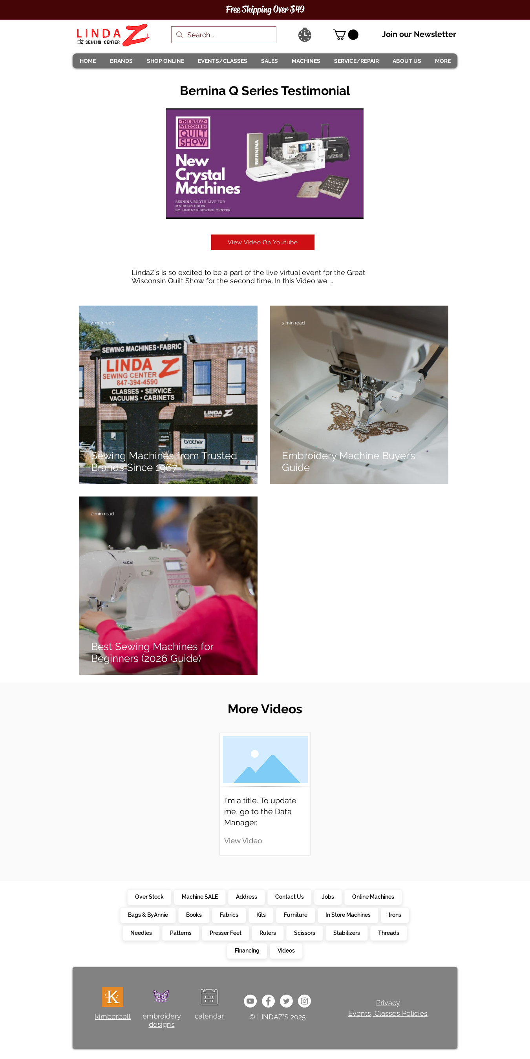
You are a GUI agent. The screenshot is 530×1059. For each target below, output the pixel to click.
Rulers (267, 932)
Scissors (304, 932)
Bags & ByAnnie (148, 914)
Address (246, 896)
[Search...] (223, 35)
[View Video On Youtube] (262, 242)
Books (194, 914)
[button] (120, 60)
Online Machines (373, 896)
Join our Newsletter (419, 34)
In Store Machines (348, 914)
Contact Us (289, 896)
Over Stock (149, 896)
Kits (261, 914)
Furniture (295, 914)
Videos (286, 950)
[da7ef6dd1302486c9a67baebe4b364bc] (304, 1001)
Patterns (181, 932)
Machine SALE (199, 896)
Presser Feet (225, 932)
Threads (388, 932)
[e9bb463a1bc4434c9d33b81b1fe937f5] (250, 1001)
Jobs (328, 896)
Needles (141, 932)
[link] (345, 34)
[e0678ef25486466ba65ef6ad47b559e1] (268, 1001)
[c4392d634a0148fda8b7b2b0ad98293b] (286, 1001)
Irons (394, 914)
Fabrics (228, 914)
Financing (247, 950)
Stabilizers (346, 932)
